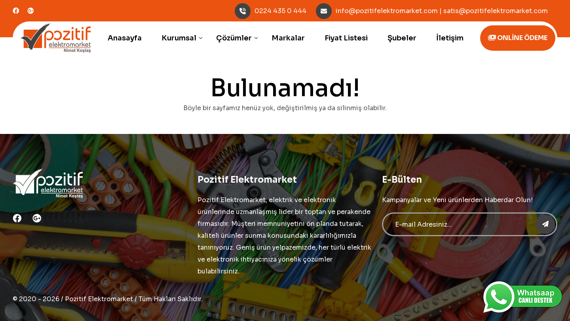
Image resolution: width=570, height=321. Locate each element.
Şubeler (402, 38)
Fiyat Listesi (346, 38)
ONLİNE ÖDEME (517, 38)
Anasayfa (125, 38)
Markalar (288, 38)
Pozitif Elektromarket (99, 299)
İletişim (450, 38)
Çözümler (234, 38)
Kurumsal (179, 38)
